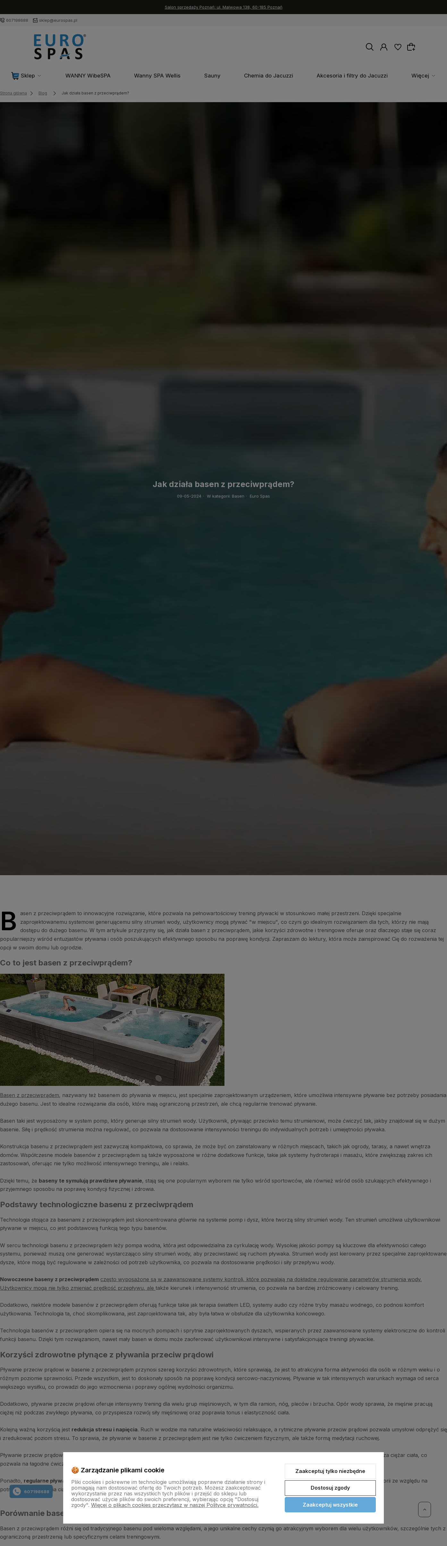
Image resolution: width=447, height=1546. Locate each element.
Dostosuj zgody (330, 1488)
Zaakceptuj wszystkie (330, 1504)
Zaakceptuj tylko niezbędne (330, 1471)
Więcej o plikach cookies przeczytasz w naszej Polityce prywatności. (174, 1505)
